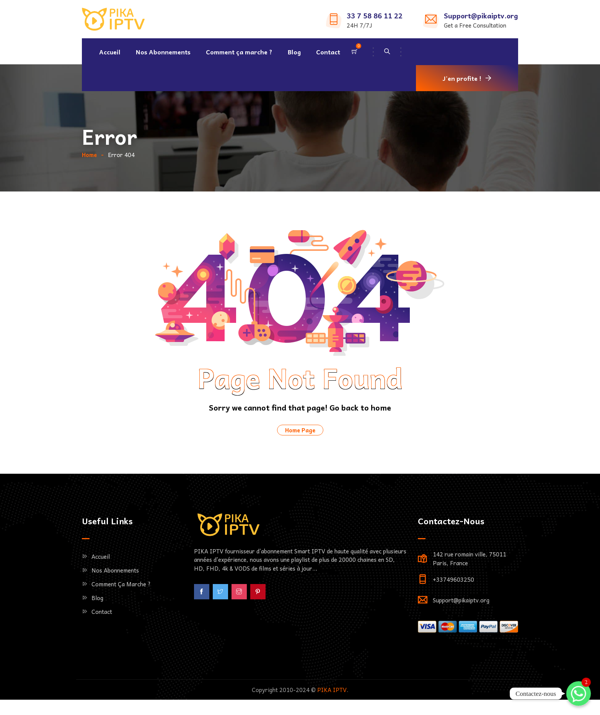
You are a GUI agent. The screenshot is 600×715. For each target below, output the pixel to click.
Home (89, 181)
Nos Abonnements (163, 52)
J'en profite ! (462, 78)
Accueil (110, 52)
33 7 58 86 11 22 (375, 15)
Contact (328, 52)
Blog (294, 52)
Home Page (300, 456)
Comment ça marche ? (239, 52)
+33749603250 (453, 606)
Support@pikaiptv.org (481, 15)
